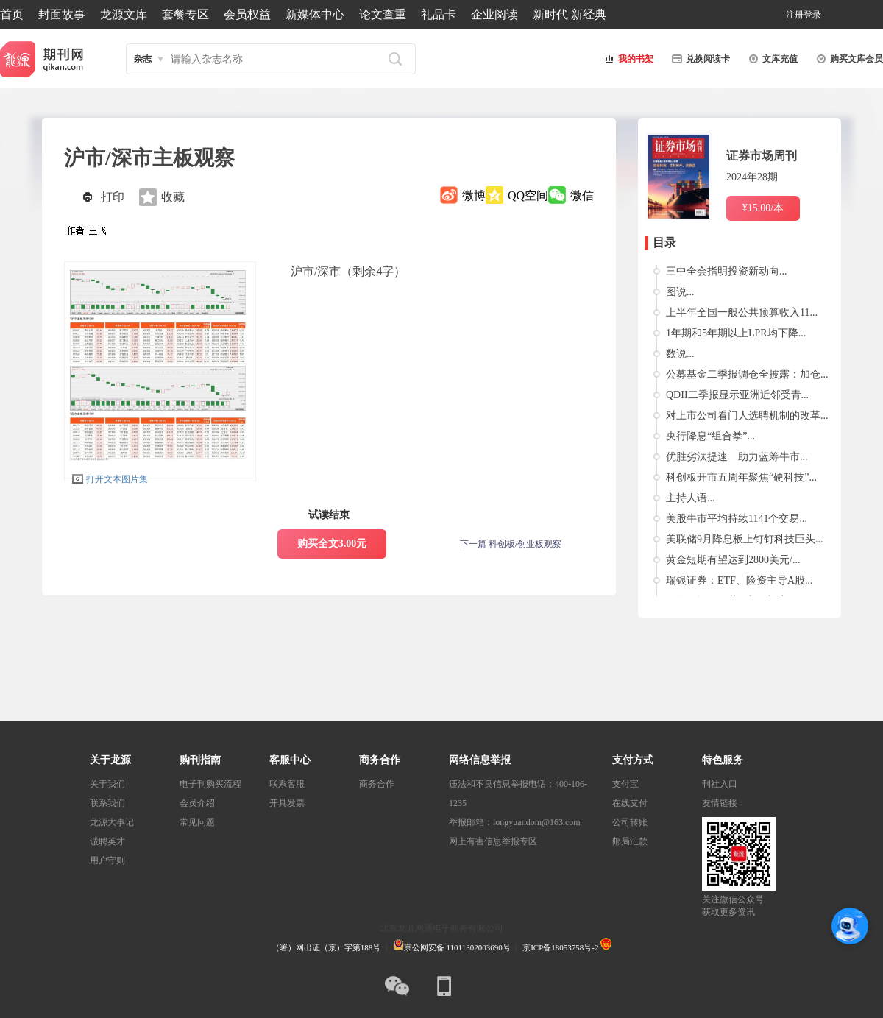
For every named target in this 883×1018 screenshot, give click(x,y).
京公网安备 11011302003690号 (452, 947)
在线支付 (630, 803)
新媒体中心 (315, 14)
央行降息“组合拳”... (710, 436)
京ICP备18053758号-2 (560, 947)
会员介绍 (197, 803)
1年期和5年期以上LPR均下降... (736, 333)
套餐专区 (185, 14)
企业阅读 (494, 14)
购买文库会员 (847, 59)
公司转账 (630, 822)
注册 (795, 15)
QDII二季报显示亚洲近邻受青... (737, 394)
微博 (474, 195)
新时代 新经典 (569, 14)
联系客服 (287, 784)
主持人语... (690, 497)
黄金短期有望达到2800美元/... (733, 559)
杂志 (143, 59)
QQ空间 (528, 195)
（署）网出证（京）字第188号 (326, 947)
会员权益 (247, 14)
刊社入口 (719, 784)
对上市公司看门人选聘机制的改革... (747, 415)
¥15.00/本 (763, 207)
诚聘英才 (107, 841)
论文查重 (382, 14)
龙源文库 (123, 14)
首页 (12, 14)
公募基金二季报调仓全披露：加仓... (747, 374)
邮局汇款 (630, 841)
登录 (812, 15)
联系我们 (107, 803)
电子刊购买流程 (210, 784)
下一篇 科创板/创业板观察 (510, 544)
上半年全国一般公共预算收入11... (742, 312)
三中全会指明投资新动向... (726, 271)
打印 (112, 197)
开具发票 (287, 803)
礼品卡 (438, 14)
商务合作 (376, 784)
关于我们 (107, 784)
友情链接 (719, 803)
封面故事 (61, 14)
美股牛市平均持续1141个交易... (736, 518)
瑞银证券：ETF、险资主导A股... (739, 580)
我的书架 (626, 59)
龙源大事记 (112, 822)
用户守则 (107, 860)
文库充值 (771, 59)
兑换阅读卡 (699, 59)
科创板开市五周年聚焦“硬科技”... (741, 477)
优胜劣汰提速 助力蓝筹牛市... (737, 456)
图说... (680, 291)
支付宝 (625, 784)
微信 (582, 195)
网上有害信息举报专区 (493, 841)
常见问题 (197, 822)
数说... (680, 353)
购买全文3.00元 (332, 543)
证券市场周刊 (761, 155)
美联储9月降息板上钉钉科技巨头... (744, 539)
